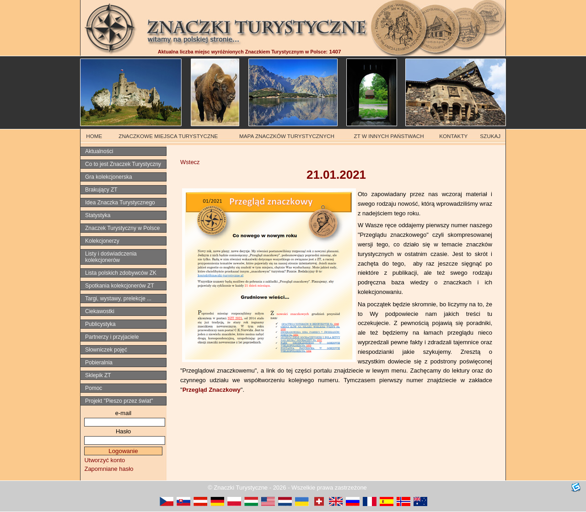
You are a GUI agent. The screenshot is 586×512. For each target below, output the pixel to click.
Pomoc (93, 388)
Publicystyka (100, 324)
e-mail (123, 413)
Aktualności (99, 151)
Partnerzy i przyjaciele (112, 337)
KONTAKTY (453, 136)
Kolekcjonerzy (102, 241)
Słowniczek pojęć (106, 350)
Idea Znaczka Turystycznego (120, 202)
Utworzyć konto (104, 460)
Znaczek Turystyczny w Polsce (122, 228)
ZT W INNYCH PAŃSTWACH (389, 136)
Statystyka (97, 215)
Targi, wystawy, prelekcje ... (118, 298)
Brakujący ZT (101, 190)
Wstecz (190, 162)
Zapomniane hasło (108, 468)
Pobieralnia (99, 362)
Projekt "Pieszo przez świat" (119, 401)
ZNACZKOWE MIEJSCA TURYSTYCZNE (168, 136)
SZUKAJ (490, 136)
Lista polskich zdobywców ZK (120, 273)
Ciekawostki (99, 311)
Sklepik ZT (98, 375)
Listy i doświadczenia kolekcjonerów (111, 257)
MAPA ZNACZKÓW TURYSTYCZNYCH (286, 136)
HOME (94, 136)
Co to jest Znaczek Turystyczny (123, 164)
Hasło (123, 431)
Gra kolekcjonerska (108, 177)
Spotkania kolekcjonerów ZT (119, 286)
